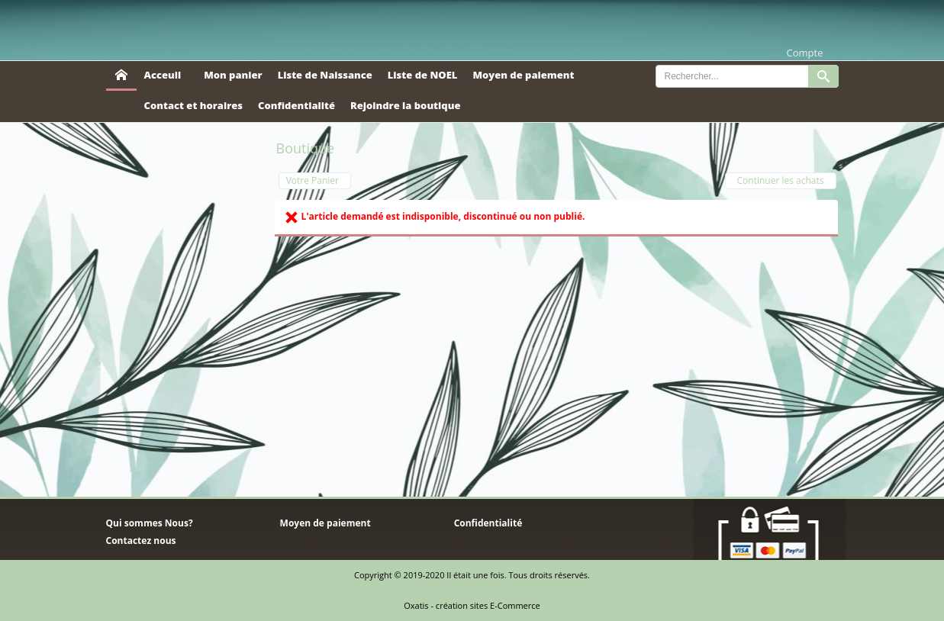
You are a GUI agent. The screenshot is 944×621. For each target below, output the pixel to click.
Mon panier (233, 75)
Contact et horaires (193, 105)
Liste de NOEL (423, 75)
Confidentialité (296, 105)
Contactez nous (141, 540)
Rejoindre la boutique (405, 105)
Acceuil (163, 75)
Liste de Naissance (325, 75)
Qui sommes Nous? (149, 522)
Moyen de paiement (523, 75)
